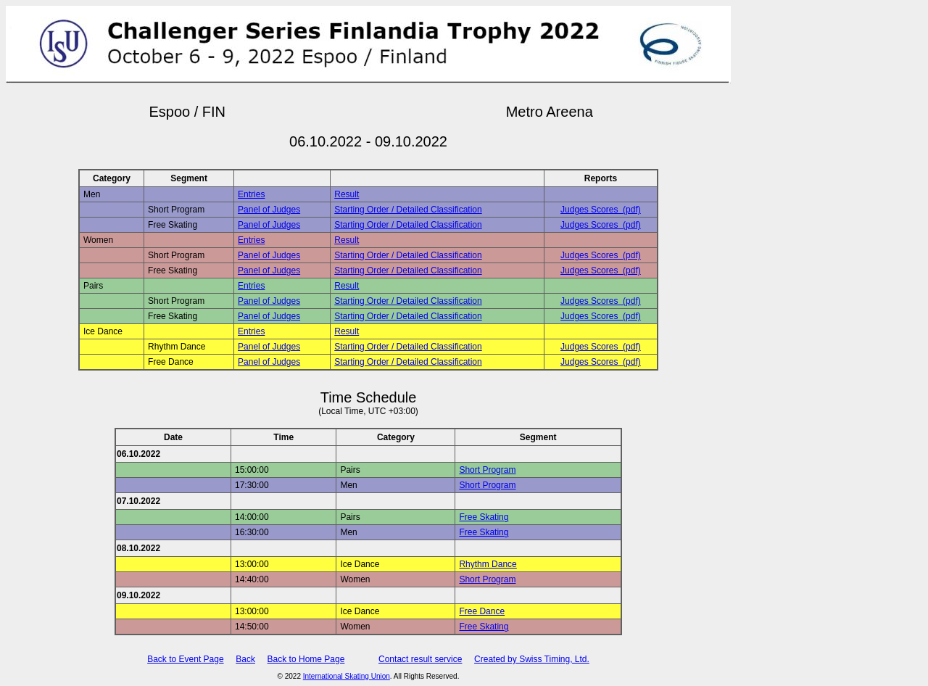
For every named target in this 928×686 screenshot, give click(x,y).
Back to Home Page (306, 659)
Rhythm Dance (487, 564)
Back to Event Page (185, 659)
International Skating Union (346, 676)
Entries (251, 194)
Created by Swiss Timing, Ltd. (531, 659)
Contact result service (420, 659)
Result (346, 194)
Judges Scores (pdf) (600, 209)
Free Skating (483, 517)
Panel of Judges (269, 209)
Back (245, 659)
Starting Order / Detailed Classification (407, 209)
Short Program (487, 470)
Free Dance (482, 611)
